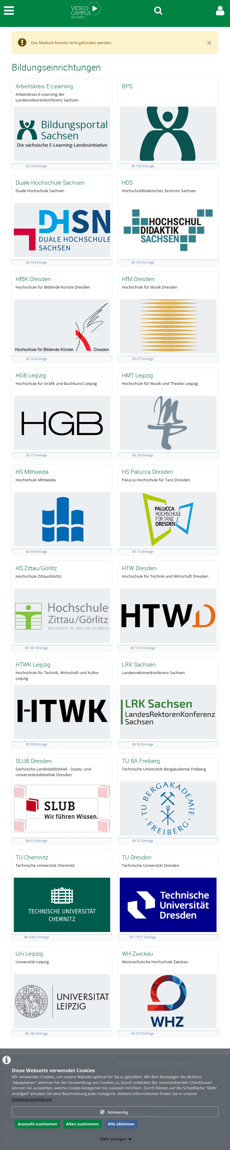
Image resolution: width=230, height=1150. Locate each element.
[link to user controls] (220, 10)
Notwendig (114, 1112)
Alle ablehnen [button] (121, 1124)
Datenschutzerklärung (32, 1099)
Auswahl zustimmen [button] (37, 1124)
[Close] (209, 43)
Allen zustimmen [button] (82, 1124)
